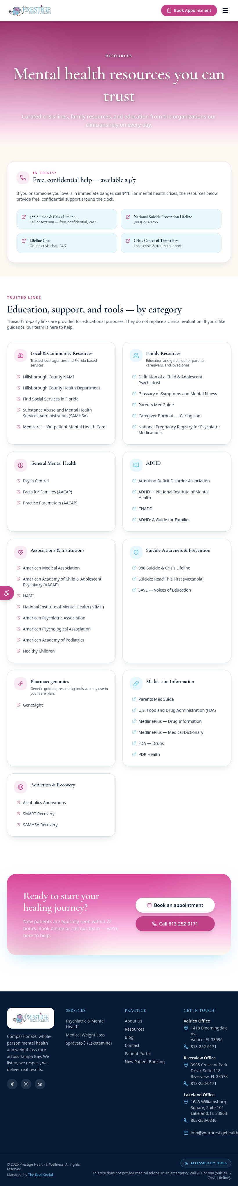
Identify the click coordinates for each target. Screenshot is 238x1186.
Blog (129, 1037)
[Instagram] (26, 1084)
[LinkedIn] (40, 1084)
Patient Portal (138, 1053)
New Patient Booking (145, 1061)
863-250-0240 (200, 1120)
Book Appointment (189, 10)
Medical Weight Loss (85, 1035)
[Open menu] (225, 10)
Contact (132, 1045)
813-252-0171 (200, 1046)
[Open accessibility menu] (7, 593)
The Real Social (40, 1174)
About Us (133, 1021)
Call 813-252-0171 (175, 924)
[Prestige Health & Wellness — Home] (29, 10)
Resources (134, 1029)
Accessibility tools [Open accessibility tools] (205, 1163)
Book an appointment (175, 905)
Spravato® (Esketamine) (89, 1043)
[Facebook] (12, 1084)
